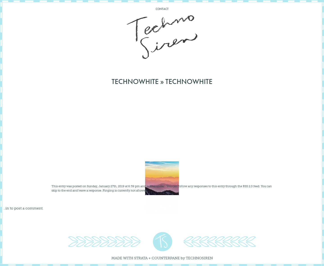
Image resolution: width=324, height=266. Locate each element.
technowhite (135, 81)
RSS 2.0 (248, 186)
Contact (162, 9)
